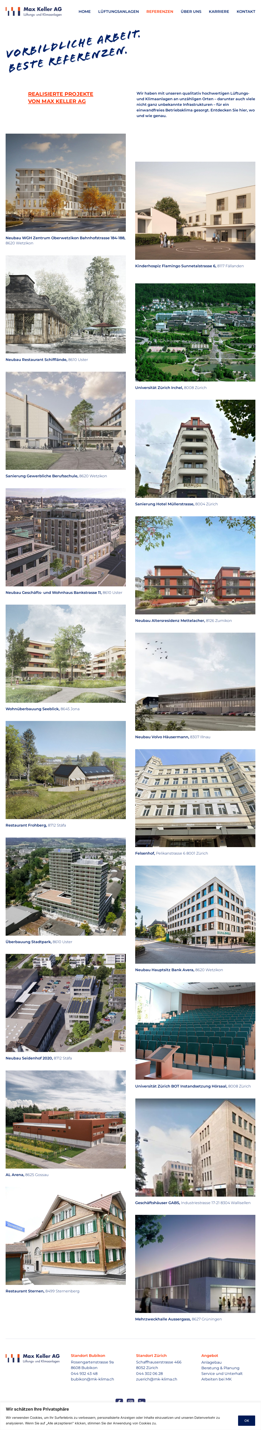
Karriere (219, 11)
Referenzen (159, 11)
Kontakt (246, 11)
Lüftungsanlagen (118, 11)
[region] (130, 1416)
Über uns (191, 11)
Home (85, 11)
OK (245, 1420)
